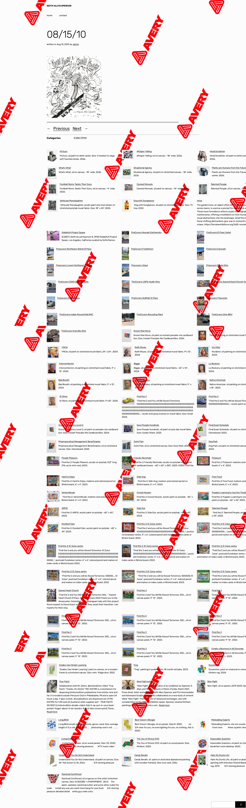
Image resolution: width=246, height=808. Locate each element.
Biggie (137, 363)
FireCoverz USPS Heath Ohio (146, 281)
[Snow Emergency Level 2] (51, 430)
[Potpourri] (203, 461)
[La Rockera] (201, 369)
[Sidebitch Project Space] (53, 236)
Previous (61, 128)
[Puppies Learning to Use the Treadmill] (203, 496)
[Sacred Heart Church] (51, 596)
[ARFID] (53, 512)
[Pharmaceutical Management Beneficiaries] (51, 447)
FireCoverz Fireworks (216, 298)
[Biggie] (127, 369)
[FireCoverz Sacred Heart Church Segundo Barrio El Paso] (203, 284)
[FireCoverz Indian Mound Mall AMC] (52, 320)
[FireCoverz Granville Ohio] (53, 336)
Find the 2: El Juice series (149, 524)
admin (76, 44)
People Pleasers (70, 458)
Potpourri (216, 458)
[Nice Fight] (201, 687)
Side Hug (141, 476)
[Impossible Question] (202, 744)
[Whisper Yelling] (128, 155)
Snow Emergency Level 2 (70, 425)
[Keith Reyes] (127, 353)
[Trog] (126, 670)
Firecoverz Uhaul (139, 265)
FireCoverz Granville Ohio (74, 331)
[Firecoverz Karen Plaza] (51, 303)
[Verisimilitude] (53, 497)
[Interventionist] (52, 369)
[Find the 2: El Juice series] (128, 527)
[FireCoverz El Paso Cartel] (200, 238)
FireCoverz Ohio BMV (222, 314)
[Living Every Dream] (53, 744)
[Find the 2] (128, 400)
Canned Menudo (145, 184)
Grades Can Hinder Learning (72, 665)
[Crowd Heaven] (128, 497)
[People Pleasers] (53, 461)
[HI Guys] (52, 157)
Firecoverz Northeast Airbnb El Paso (73, 249)
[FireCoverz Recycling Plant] (128, 320)
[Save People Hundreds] (128, 429)
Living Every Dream (70, 738)
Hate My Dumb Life (220, 755)
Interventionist (66, 363)
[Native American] (202, 385)
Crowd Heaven (144, 492)
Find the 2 (142, 396)
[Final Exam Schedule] (201, 430)
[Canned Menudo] (128, 188)
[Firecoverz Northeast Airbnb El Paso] (50, 254)
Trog (136, 665)
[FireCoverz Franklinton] (125, 254)
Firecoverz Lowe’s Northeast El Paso (74, 265)
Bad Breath (63, 380)
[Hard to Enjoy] (53, 481)
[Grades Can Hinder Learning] (52, 670)
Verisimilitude (68, 492)
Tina (212, 331)
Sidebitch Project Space (73, 232)
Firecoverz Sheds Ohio (217, 265)
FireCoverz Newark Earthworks (146, 232)
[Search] (241, 804)
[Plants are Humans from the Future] (203, 172)
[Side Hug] (128, 481)
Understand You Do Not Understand (76, 755)
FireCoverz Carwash (216, 249)
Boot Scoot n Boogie (145, 720)
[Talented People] (203, 189)
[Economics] (201, 670)
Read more (52, 711)
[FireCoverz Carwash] (200, 254)
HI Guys (63, 151)
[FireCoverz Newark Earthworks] (125, 238)
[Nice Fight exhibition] (128, 685)
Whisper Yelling (144, 151)
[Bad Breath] (51, 385)
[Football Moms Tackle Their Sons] (52, 189)
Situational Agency (143, 168)
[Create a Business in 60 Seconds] (203, 654)
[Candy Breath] (127, 760)
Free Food (217, 476)
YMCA (64, 347)
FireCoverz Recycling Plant (150, 314)
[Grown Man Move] (126, 336)
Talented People (219, 184)
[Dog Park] (201, 447)
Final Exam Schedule (219, 425)
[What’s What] (52, 173)
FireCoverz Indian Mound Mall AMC (76, 314)
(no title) (216, 347)
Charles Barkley (142, 380)
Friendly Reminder (142, 458)
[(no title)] (203, 353)
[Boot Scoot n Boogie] (127, 725)
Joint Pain (138, 441)
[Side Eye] (128, 512)
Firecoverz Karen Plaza (68, 298)
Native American (218, 380)
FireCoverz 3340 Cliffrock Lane (73, 281)
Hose (199, 200)
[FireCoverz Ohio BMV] (203, 320)
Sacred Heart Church (68, 590)
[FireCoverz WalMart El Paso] (125, 303)
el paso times (80, 137)
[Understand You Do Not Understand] (52, 760)
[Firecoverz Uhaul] (125, 271)
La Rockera (214, 363)
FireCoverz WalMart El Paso (144, 298)
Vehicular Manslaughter (71, 200)
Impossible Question (220, 738)
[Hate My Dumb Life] (202, 760)
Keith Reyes (140, 347)
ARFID (65, 508)
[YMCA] (53, 353)
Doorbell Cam (68, 524)
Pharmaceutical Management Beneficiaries (79, 441)
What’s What (65, 168)
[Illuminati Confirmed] (53, 779)
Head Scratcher (217, 151)
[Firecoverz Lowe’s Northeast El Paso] (50, 271)
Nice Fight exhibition (147, 681)
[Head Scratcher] (202, 157)
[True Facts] (52, 687)
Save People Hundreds (148, 425)
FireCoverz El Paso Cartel (218, 232)
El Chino (63, 396)
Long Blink (63, 720)
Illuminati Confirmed (71, 774)
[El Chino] (52, 402)
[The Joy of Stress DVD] (128, 743)
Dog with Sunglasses (144, 200)
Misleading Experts (220, 720)
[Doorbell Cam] (53, 528)
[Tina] (202, 336)
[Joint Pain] (126, 447)
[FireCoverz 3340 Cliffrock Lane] (51, 287)
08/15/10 (66, 34)
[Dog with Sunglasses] (126, 206)
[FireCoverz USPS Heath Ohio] (125, 287)
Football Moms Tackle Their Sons (76, 184)
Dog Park (213, 441)
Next (77, 128)
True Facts (64, 681)
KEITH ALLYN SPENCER (59, 5)
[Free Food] (203, 480)
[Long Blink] (51, 725)
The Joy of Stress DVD (148, 738)
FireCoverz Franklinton (142, 249)
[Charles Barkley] (127, 385)
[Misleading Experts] (203, 725)
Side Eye (141, 508)
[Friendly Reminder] (126, 463)
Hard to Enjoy (68, 476)
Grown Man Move (142, 331)
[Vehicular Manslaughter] (52, 206)
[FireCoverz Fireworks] (200, 303)
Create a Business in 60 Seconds (227, 648)
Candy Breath (141, 755)
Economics (214, 665)
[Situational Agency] (126, 173)
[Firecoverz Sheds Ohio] (200, 271)
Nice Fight (212, 681)
